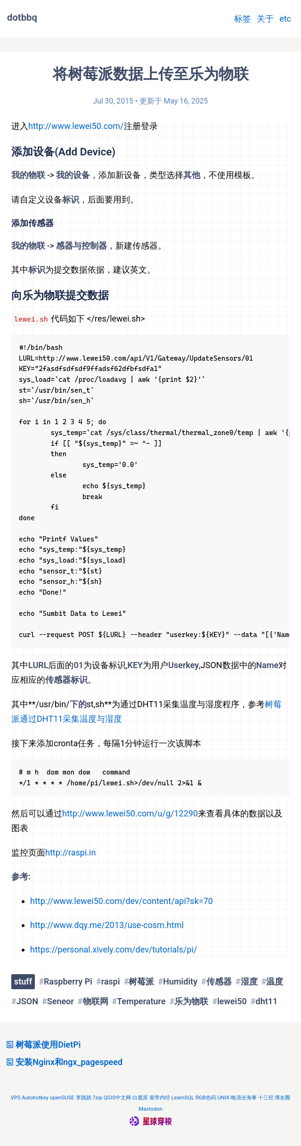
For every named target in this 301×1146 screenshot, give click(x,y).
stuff (23, 981)
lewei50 (232, 1001)
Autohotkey (35, 1098)
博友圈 (282, 1098)
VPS (16, 1098)
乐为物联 (191, 1001)
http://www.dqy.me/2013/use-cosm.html (107, 925)
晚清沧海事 (244, 1098)
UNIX (223, 1098)
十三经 (266, 1098)
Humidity (180, 981)
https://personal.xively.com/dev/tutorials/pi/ (113, 949)
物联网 (95, 1001)
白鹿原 (140, 1098)
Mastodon (150, 1109)
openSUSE (62, 1098)
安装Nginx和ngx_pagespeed (63, 1062)
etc (285, 19)
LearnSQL (183, 1098)
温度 (274, 981)
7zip (97, 1098)
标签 (242, 19)
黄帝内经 (159, 1098)
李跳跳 (83, 1098)
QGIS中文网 (117, 1098)
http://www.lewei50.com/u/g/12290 (130, 813)
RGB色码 (205, 1098)
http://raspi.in (70, 852)
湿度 (249, 981)
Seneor (60, 1001)
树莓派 (141, 981)
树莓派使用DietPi (42, 1044)
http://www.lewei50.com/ (76, 126)
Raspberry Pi (68, 981)
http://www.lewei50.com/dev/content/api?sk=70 (121, 901)
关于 (265, 19)
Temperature (141, 1001)
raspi (110, 981)
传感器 (219, 981)
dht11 (267, 1001)
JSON (27, 1001)
